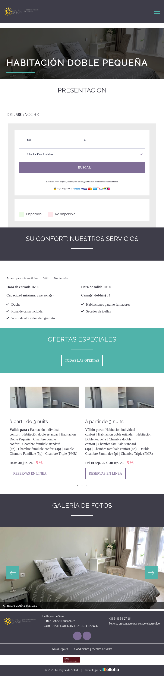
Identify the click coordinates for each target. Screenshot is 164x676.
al (85, 139)
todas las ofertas (82, 360)
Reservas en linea (30, 473)
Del (29, 139)
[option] (44, 429)
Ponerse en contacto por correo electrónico (132, 624)
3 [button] (86, 486)
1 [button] (78, 486)
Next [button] (151, 572)
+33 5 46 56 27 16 (117, 619)
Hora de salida (91, 287)
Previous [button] (12, 572)
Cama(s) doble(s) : (94, 295)
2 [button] (82, 486)
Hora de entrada (18, 287)
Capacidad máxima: (21, 295)
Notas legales (60, 649)
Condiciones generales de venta (93, 649)
